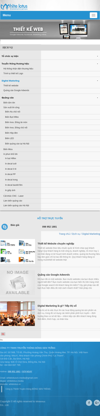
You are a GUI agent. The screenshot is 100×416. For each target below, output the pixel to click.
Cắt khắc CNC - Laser (13, 196)
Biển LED (9, 138)
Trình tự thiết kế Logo (13, 73)
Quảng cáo (8, 97)
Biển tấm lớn (9, 102)
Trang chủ (64, 234)
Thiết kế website (10, 85)
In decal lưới (10, 163)
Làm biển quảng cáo (12, 201)
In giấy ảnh (10, 190)
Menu (7, 15)
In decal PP (10, 174)
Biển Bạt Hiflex (12, 117)
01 (3, 334)
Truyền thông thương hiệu (15, 63)
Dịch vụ (8, 47)
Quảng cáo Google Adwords (16, 90)
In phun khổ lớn (10, 154)
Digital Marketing (10, 80)
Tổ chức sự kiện (10, 55)
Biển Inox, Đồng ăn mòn (16, 122)
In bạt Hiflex (10, 158)
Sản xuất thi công (11, 107)
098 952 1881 (13, 371)
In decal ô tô (10, 169)
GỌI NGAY (26, 371)
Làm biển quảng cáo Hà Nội (16, 205)
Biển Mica (7, 149)
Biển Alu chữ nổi (12, 112)
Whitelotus (40, 401)
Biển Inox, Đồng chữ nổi (16, 127)
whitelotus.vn (14, 384)
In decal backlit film (13, 185)
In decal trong (11, 180)
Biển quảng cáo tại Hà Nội (17, 143)
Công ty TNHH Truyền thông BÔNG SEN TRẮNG (28, 389)
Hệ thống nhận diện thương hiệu (18, 68)
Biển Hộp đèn (11, 133)
